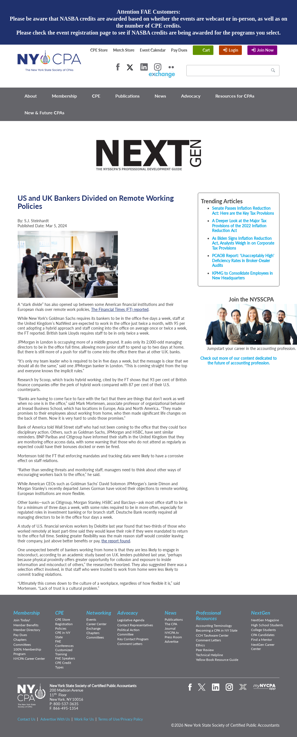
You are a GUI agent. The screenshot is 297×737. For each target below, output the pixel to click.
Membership (64, 95)
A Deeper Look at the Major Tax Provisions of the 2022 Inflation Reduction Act (239, 225)
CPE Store (99, 50)
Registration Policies (64, 626)
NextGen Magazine (265, 620)
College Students (263, 630)
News (160, 95)
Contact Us (26, 719)
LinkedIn (144, 67)
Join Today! (21, 620)
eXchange (161, 74)
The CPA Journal (171, 626)
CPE (96, 95)
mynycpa (264, 687)
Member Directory (26, 630)
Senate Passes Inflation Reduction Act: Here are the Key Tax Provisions (243, 211)
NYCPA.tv (172, 632)
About (31, 95)
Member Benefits (25, 625)
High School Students (267, 625)
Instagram (157, 67)
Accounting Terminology (214, 626)
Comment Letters (129, 644)
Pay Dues (179, 50)
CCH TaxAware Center (212, 635)
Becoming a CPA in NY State (216, 630)
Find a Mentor (261, 639)
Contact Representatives (135, 625)
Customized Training (63, 652)
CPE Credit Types (63, 665)
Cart (206, 50)
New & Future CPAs (44, 112)
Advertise (171, 641)
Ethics (200, 645)
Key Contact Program (132, 639)
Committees (22, 644)
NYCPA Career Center (29, 658)
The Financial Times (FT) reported (119, 309)
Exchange (93, 628)
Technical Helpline (209, 655)
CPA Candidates (262, 635)
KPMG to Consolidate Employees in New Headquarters (242, 276)
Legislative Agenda (130, 620)
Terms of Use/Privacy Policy (120, 719)
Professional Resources (208, 615)
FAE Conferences (64, 643)
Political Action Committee (128, 632)
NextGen (260, 613)
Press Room (173, 637)
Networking (98, 613)
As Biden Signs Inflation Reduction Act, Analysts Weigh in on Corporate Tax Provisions (243, 243)
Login (233, 50)
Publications (127, 95)
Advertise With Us (55, 719)
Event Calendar (152, 50)
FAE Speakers (65, 658)
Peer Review (205, 650)
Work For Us (84, 719)
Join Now (265, 50)
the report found (115, 540)
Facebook (118, 67)
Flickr (171, 67)
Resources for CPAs (234, 95)
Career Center (96, 624)
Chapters (19, 639)
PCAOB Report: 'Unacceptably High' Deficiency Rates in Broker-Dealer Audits (243, 260)
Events (91, 619)
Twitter (130, 67)
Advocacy (190, 95)
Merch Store (123, 50)
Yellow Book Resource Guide (217, 660)
